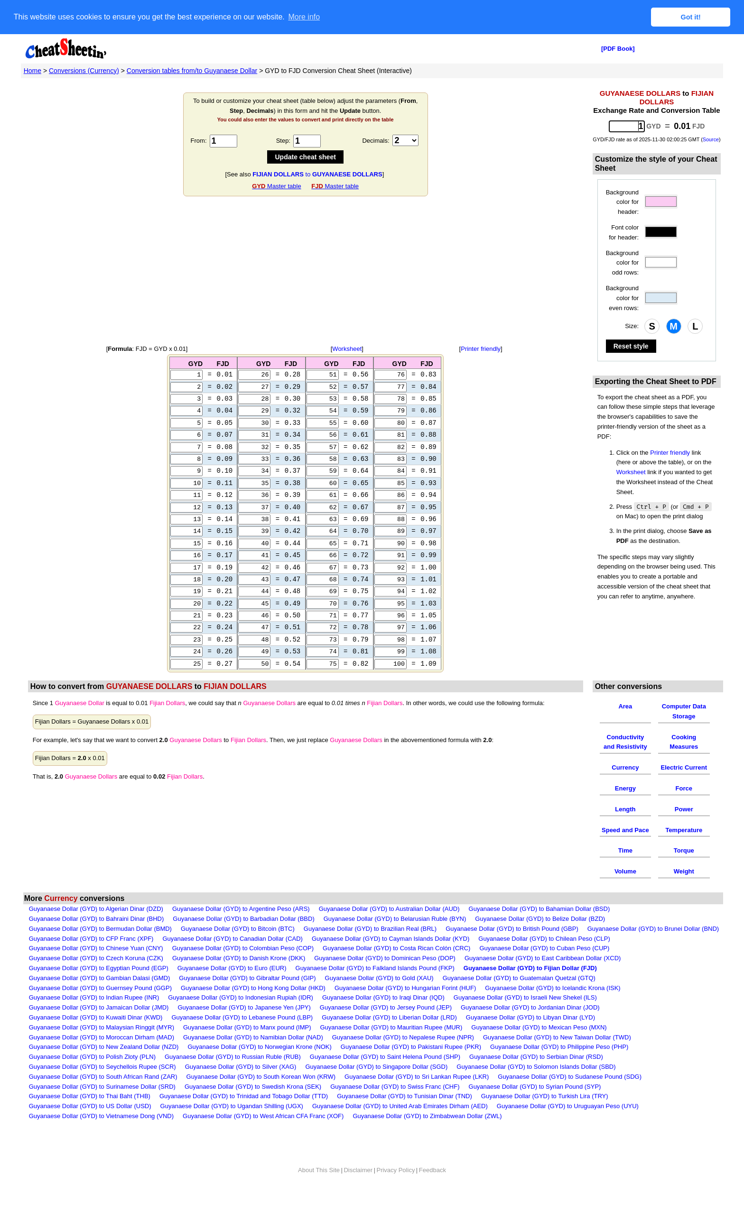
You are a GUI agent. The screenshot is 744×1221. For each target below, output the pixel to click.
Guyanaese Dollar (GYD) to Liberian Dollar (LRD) (389, 1035)
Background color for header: (622, 201)
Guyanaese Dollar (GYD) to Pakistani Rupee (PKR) (411, 1065)
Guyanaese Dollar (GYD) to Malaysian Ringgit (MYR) (101, 1045)
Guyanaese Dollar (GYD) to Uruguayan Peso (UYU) (568, 1125)
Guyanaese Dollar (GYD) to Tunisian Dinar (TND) (404, 1115)
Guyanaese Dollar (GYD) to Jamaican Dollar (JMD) (99, 1026)
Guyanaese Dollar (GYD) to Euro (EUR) (232, 986)
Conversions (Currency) (84, 70)
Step (282, 140)
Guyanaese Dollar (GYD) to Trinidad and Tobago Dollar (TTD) (243, 1115)
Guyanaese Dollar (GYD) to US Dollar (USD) (90, 1125)
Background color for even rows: (622, 297)
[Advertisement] (305, 270)
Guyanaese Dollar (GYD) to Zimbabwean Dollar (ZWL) (427, 1134)
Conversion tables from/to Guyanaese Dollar (192, 70)
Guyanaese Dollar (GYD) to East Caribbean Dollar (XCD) (543, 977)
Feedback (432, 1188)
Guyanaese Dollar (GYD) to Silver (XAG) (241, 1085)
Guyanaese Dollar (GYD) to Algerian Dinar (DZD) (96, 927)
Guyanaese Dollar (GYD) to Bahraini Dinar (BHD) (96, 937)
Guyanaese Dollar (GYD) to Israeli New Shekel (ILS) (525, 1016)
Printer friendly (481, 348)
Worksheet (347, 348)
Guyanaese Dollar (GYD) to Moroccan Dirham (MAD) (101, 1055)
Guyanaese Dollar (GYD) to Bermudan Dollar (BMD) (100, 947)
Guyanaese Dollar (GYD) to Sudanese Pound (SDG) (570, 1095)
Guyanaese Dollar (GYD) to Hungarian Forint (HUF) (405, 1006)
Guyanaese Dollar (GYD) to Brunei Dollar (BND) (653, 947)
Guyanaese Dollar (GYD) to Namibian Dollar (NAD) (253, 1055)
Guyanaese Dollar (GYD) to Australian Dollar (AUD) (389, 927)
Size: (632, 325)
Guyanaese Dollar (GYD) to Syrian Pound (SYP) (535, 1105)
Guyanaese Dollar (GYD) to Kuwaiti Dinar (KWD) (96, 1035)
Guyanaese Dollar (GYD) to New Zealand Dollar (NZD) (104, 1065)
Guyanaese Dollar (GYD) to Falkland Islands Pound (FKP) (375, 986)
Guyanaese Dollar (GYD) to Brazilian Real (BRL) (370, 947)
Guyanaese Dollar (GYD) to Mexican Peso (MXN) (538, 1045)
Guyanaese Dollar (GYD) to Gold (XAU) (379, 996)
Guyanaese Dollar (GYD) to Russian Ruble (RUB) (233, 1075)
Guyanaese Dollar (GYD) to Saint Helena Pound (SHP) (385, 1075)
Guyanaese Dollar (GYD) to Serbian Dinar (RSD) (536, 1075)
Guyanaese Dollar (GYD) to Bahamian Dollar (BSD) (539, 927)
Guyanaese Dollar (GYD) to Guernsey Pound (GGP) (100, 1006)
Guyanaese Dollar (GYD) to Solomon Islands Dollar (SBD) (535, 1085)
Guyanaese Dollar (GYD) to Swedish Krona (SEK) (253, 1105)
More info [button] (304, 17)
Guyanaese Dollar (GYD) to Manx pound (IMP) (247, 1045)
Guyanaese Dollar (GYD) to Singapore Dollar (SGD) (376, 1085)
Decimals (374, 140)
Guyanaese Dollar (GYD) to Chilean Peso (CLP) (544, 957)
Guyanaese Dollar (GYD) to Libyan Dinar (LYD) (530, 1035)
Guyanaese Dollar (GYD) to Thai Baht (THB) (89, 1115)
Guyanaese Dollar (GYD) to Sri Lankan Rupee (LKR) (416, 1095)
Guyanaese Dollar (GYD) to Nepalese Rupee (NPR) (403, 1055)
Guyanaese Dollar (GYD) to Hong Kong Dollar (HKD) (253, 1006)
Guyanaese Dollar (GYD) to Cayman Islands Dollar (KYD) (390, 957)
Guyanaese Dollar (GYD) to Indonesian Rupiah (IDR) (240, 1016)
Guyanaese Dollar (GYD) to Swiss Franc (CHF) (394, 1105)
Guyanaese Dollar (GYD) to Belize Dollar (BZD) (540, 937)
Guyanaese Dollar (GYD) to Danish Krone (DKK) (238, 977)
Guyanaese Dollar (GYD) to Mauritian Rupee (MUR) (391, 1045)
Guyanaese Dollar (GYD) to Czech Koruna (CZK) (96, 977)
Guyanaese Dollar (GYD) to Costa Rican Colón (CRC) (396, 967)
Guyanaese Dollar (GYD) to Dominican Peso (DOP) (385, 977)
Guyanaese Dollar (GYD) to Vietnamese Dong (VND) (101, 1134)
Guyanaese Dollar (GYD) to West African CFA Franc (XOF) (263, 1134)
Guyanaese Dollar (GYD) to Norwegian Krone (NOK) (259, 1065)
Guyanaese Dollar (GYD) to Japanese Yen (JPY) (243, 1026)
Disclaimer (358, 1188)
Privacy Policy (395, 1188)
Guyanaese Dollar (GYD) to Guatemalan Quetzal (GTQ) (519, 996)
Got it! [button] (691, 17)
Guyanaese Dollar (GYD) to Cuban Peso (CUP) (544, 967)
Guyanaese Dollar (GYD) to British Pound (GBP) (512, 947)
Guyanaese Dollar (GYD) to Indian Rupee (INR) (94, 1016)
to (317, 173)
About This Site (319, 1188)
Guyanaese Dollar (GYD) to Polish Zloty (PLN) (92, 1075)
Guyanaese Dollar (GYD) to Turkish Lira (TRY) (544, 1115)
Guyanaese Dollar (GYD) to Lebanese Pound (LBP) (242, 1035)
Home (32, 70)
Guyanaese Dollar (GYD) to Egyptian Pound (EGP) (98, 986)
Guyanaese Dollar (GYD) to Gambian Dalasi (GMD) (99, 996)
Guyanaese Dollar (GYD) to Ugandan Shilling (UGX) (231, 1125)
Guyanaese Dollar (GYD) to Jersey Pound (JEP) (386, 1026)
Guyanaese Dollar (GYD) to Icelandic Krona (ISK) (552, 1006)
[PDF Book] (618, 48)
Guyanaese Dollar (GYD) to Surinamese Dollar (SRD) (102, 1105)
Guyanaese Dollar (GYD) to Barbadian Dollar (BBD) (243, 937)
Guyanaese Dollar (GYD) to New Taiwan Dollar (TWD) (557, 1055)
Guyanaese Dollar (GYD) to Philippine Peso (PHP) (559, 1065)
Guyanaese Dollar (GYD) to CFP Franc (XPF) (91, 957)
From (198, 140)
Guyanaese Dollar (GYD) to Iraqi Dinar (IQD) (383, 1016)
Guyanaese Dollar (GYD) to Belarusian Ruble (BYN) (395, 937)
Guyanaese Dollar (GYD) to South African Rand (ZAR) (103, 1095)
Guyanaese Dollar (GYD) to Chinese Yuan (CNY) (96, 967)
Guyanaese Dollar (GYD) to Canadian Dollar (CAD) (232, 957)
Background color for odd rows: (622, 262)
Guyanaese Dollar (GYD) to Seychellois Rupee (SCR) (102, 1085)
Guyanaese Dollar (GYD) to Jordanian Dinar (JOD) (530, 1026)
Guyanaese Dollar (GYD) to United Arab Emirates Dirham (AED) (400, 1125)
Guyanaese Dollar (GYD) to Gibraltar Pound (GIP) (247, 996)
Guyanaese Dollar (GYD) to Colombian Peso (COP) (243, 967)
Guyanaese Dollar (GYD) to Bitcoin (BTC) (238, 947)
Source (711, 139)
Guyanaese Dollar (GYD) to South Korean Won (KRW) (261, 1095)
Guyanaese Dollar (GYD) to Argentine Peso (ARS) (241, 927)
